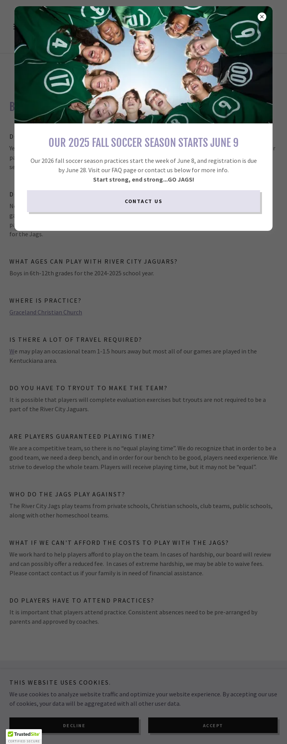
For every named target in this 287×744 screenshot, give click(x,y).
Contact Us (144, 201)
